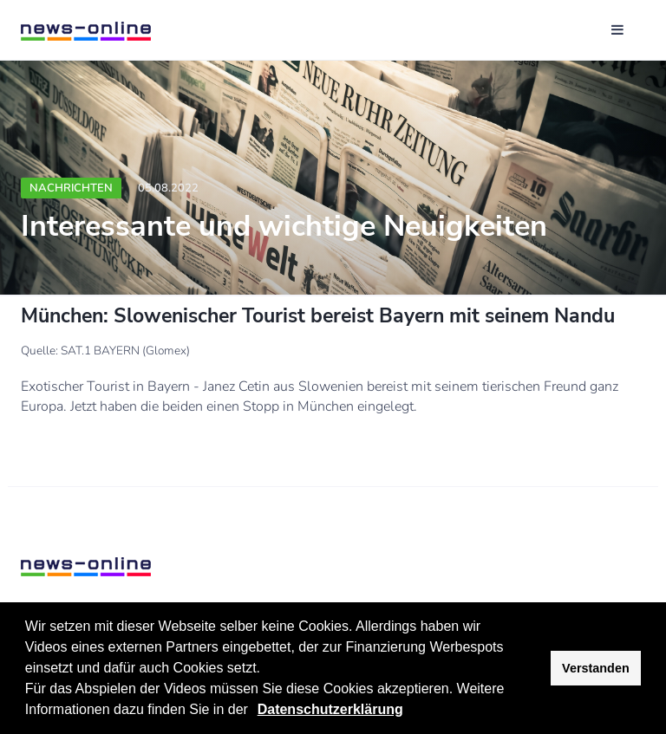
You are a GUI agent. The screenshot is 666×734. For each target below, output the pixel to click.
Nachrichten (71, 188)
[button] (254, 711)
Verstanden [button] (596, 668)
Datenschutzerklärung (330, 709)
